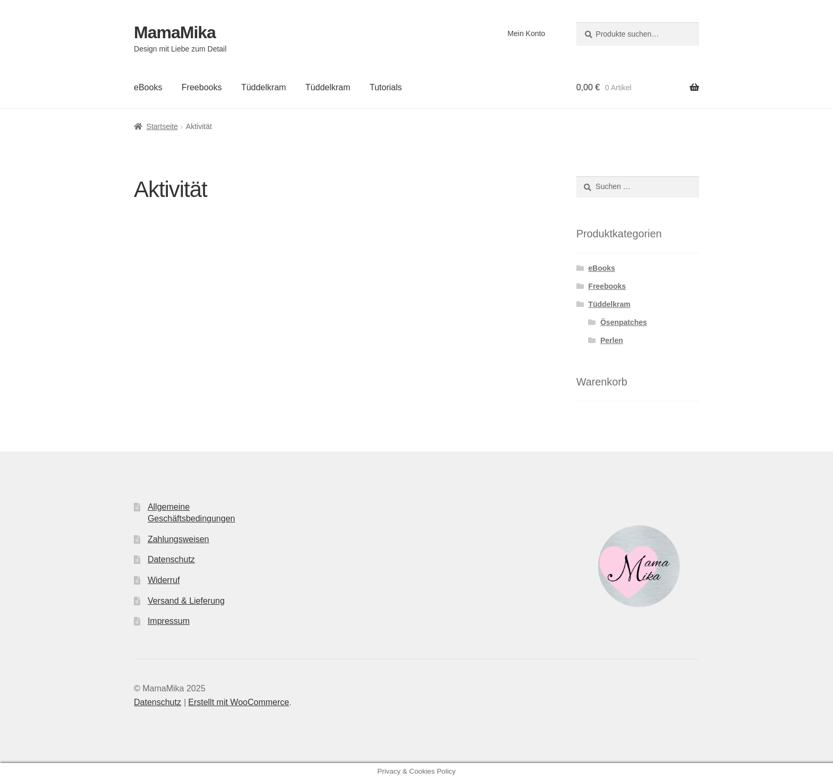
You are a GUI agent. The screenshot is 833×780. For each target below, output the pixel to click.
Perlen (611, 340)
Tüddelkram (263, 87)
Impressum (169, 620)
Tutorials (386, 87)
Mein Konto (526, 33)
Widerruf (164, 580)
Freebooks (202, 87)
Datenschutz (171, 559)
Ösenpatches (623, 322)
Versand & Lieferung (186, 600)
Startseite (162, 126)
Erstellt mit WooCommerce (238, 702)
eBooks (148, 87)
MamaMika (175, 32)
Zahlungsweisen (178, 539)
